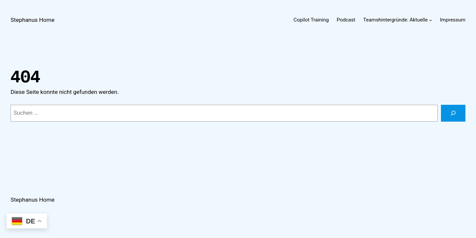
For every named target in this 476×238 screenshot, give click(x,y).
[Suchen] (453, 113)
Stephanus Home (33, 20)
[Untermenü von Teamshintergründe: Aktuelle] (430, 20)
